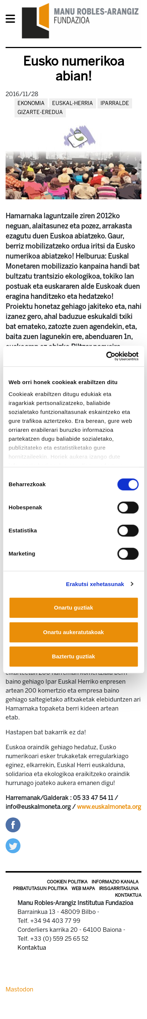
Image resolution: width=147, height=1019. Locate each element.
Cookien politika (67, 881)
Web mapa (83, 888)
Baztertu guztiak (73, 656)
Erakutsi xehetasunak (95, 584)
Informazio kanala (115, 881)
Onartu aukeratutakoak (73, 632)
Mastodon (19, 989)
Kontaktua (128, 895)
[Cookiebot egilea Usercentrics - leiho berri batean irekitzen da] (105, 356)
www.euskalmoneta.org (109, 806)
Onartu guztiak (73, 607)
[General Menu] (12, 20)
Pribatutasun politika (40, 888)
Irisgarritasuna (118, 888)
